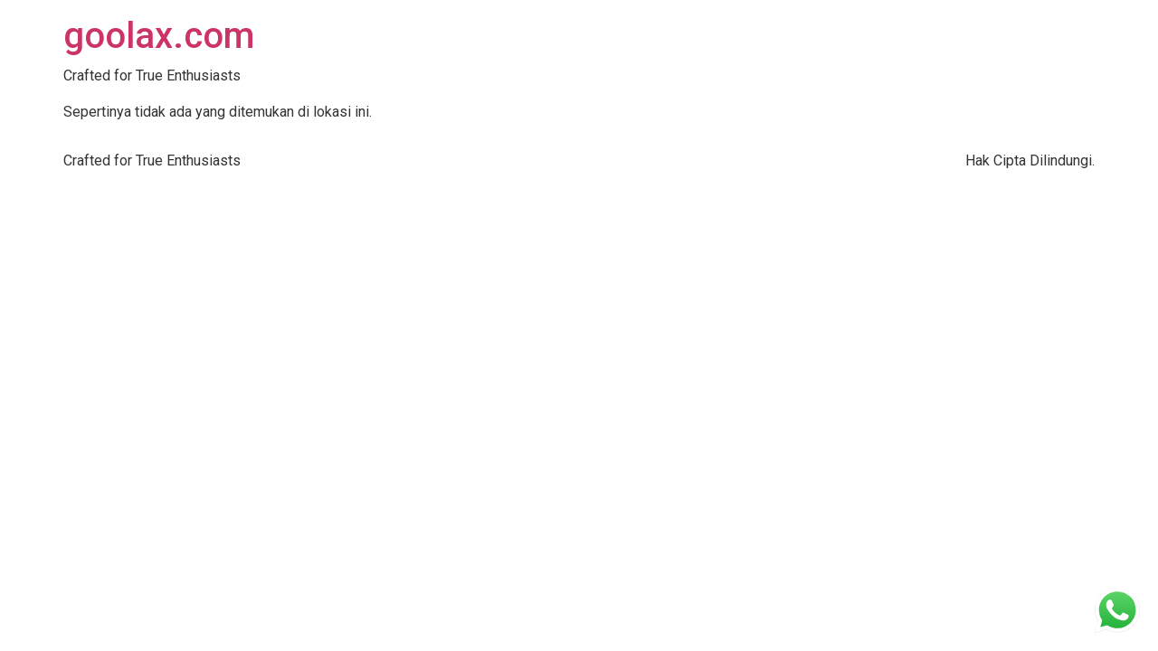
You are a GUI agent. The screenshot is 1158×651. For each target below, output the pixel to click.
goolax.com (158, 35)
